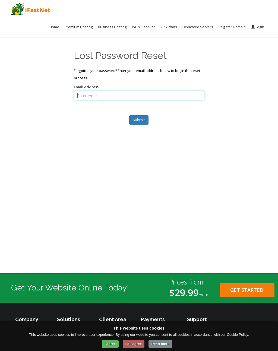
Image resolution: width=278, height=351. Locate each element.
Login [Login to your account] (257, 26)
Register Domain (232, 26)
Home (54, 26)
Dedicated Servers (197, 26)
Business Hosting (112, 26)
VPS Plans (168, 26)
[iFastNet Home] (30, 9)
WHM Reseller (143, 26)
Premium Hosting (79, 26)
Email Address (86, 86)
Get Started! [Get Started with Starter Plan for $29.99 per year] (247, 290)
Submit (139, 119)
